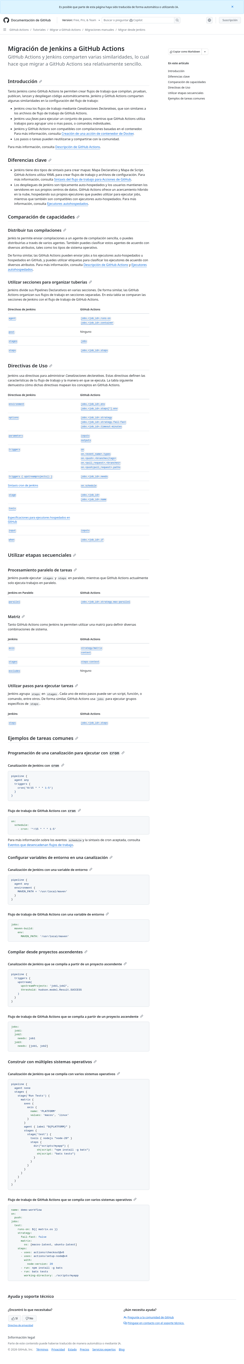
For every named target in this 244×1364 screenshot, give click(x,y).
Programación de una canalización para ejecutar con (66, 753)
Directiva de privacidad (20, 1325)
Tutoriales (39, 30)
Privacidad (58, 1349)
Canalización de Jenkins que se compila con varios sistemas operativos (64, 1074)
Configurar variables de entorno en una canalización (60, 857)
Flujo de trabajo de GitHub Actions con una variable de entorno (58, 914)
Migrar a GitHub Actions (65, 30)
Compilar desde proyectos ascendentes (47, 952)
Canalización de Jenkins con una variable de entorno (50, 870)
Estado (72, 1349)
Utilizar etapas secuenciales (42, 555)
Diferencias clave (29, 160)
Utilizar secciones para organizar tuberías (50, 282)
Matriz (16, 616)
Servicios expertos (104, 1349)
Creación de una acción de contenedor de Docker (97, 133)
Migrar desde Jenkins (131, 30)
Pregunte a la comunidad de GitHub (149, 1317)
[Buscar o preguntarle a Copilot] (141, 20)
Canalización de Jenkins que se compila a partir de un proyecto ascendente (67, 964)
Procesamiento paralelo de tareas (42, 570)
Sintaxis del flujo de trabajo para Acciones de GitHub (92, 179)
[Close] (233, 6)
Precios (84, 1349)
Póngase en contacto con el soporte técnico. (154, 1323)
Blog (122, 1349)
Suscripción (230, 20)
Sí (15, 1318)
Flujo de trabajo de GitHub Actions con (44, 811)
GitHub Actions (19, 30)
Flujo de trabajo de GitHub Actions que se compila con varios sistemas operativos (72, 1200)
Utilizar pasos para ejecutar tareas (43, 685)
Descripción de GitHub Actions (77, 147)
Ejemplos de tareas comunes (43, 738)
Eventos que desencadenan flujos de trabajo (40, 845)
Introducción (25, 81)
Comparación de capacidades (44, 216)
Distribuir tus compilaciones (37, 230)
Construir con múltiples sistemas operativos (52, 1061)
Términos (42, 1349)
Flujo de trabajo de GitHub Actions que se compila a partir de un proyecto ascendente (75, 1016)
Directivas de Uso (30, 365)
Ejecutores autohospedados (67, 204)
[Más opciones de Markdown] (205, 52)
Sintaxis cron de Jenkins (23, 485)
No (29, 1318)
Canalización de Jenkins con (36, 765)
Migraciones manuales (99, 30)
